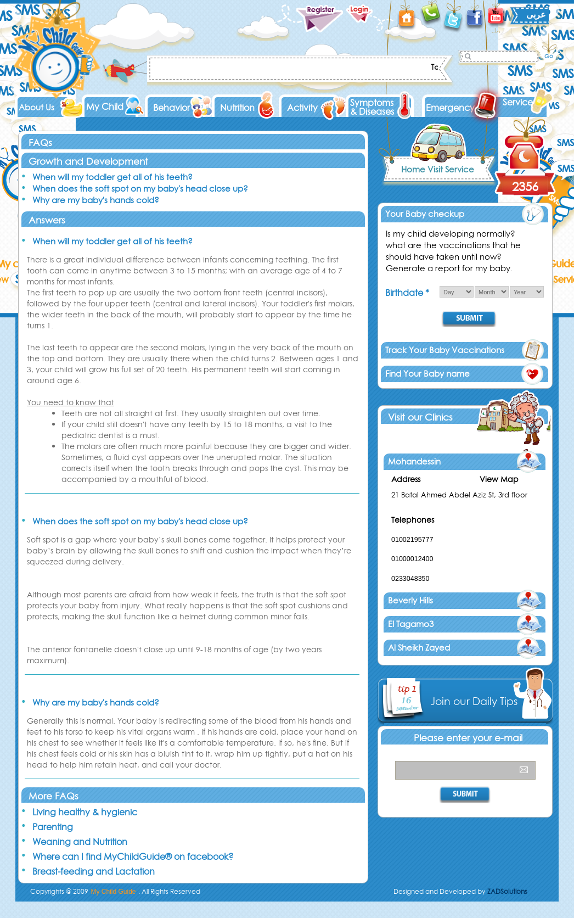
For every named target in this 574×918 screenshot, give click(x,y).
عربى (536, 14)
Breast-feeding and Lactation (93, 871)
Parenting (52, 827)
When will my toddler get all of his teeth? (112, 177)
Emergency (450, 108)
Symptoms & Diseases (372, 107)
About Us (36, 107)
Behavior (171, 108)
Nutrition (237, 108)
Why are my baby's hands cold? (95, 200)
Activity (302, 108)
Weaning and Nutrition (79, 842)
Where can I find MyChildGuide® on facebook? (132, 856)
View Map (499, 479)
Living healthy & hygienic (84, 812)
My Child (104, 106)
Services (519, 102)
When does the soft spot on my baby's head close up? (140, 188)
